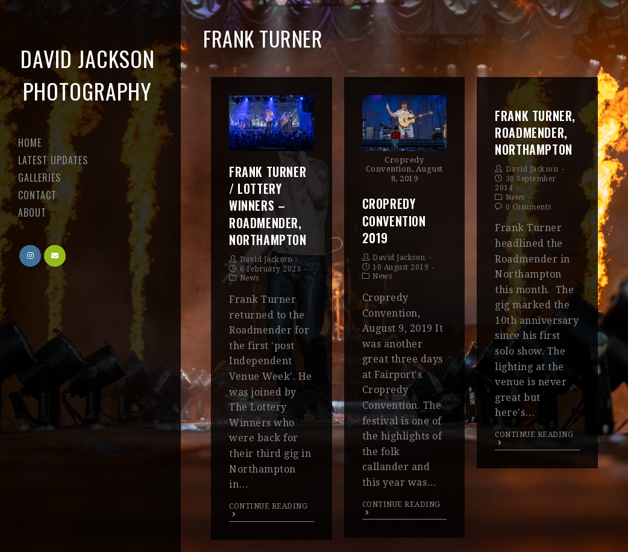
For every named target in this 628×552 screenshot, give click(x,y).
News (249, 278)
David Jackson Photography (87, 74)
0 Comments (528, 207)
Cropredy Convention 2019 (394, 220)
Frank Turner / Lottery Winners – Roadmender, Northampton (268, 206)
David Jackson (266, 259)
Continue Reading (268, 510)
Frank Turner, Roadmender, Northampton (535, 132)
